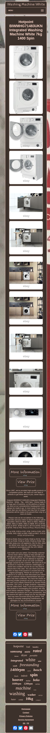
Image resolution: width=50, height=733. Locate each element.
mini (39, 661)
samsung (16, 651)
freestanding (29, 665)
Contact (26, 713)
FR (28, 723)
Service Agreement (26, 720)
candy (21, 700)
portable (33, 655)
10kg (29, 699)
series (37, 684)
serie (29, 671)
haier (13, 699)
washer (32, 694)
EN (24, 723)
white (30, 659)
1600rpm (16, 683)
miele (27, 651)
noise (28, 680)
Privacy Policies (26, 716)
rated (37, 650)
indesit (24, 675)
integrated (17, 660)
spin (34, 674)
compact (38, 700)
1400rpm (17, 669)
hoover (17, 680)
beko (36, 680)
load (28, 647)
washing (17, 693)
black (16, 676)
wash (15, 666)
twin (35, 690)
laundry (36, 647)
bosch (37, 670)
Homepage (25, 709)
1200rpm (28, 683)
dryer (24, 655)
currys (40, 695)
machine (23, 688)
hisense (16, 656)
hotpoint (18, 646)
